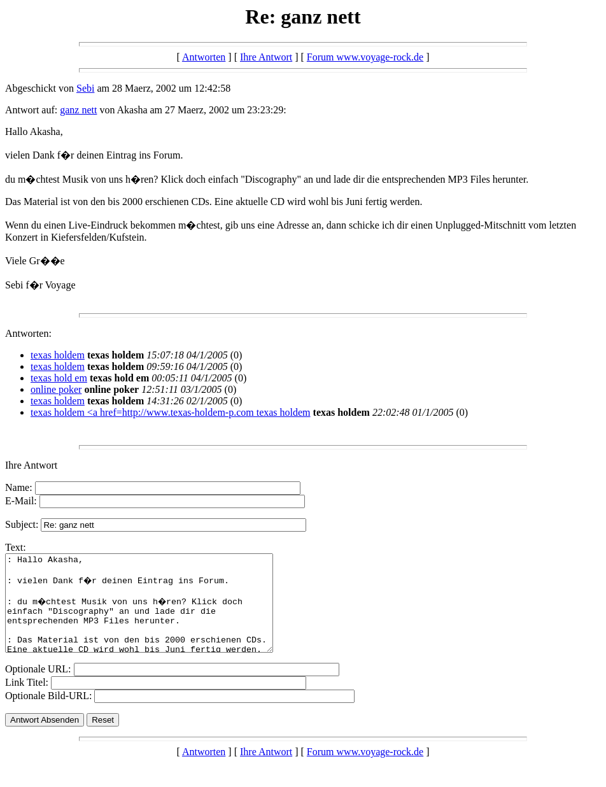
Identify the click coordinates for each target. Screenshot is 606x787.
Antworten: (28, 333)
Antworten (203, 57)
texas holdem (58, 355)
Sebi (85, 88)
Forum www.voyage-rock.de (365, 57)
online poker (56, 389)
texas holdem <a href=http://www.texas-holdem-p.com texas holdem (171, 412)
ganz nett (78, 109)
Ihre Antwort (266, 57)
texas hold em (59, 377)
